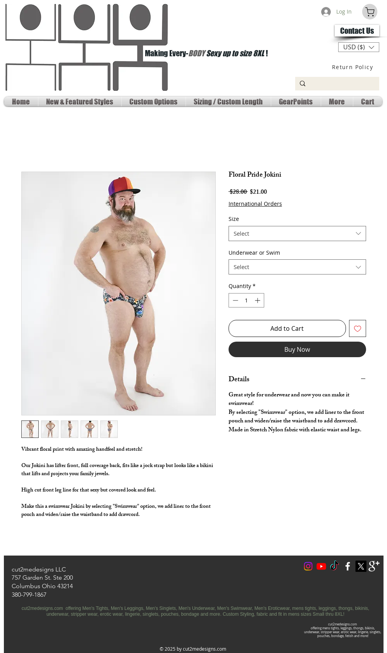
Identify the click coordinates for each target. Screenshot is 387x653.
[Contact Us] (357, 30)
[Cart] (369, 11)
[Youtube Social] (321, 566)
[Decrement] (234, 300)
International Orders (255, 203)
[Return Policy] (353, 67)
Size (234, 218)
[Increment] (258, 300)
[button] (358, 47)
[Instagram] (308, 566)
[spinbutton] (246, 300)
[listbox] (358, 47)
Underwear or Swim (254, 252)
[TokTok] (334, 566)
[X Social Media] (360, 566)
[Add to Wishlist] (357, 328)
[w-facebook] (347, 566)
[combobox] (297, 233)
